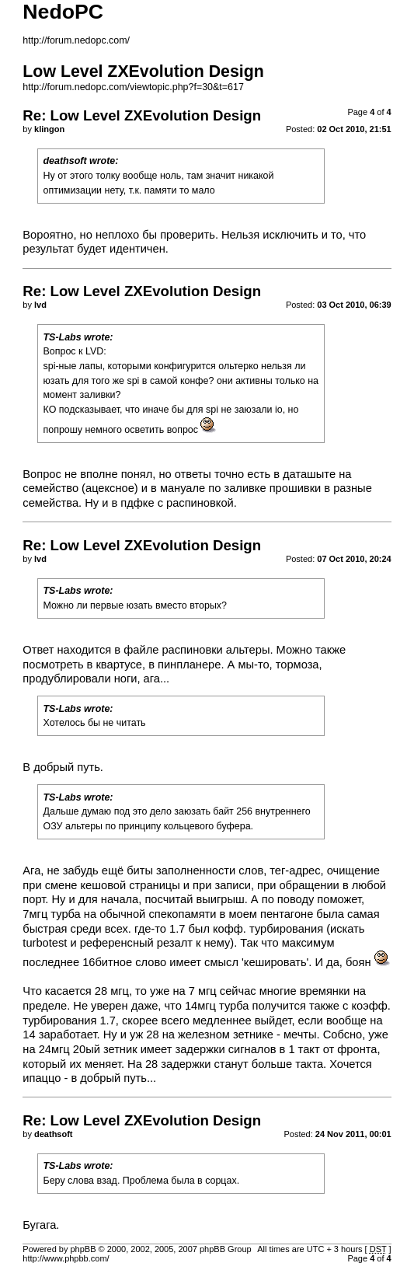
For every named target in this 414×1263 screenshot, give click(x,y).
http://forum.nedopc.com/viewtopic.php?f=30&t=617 (133, 87)
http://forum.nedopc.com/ (76, 40)
